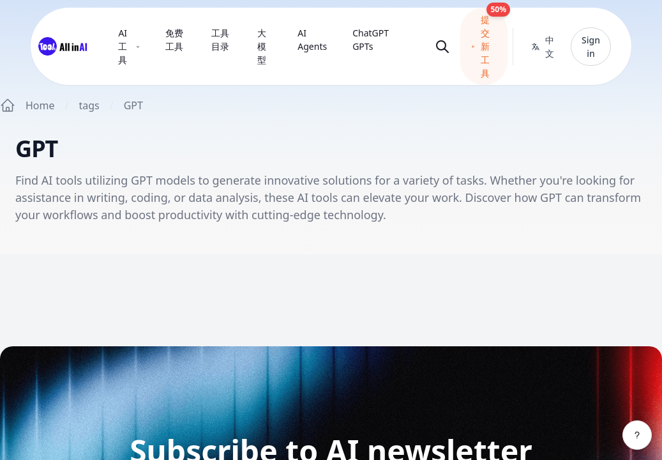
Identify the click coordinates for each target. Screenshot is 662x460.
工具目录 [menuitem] (220, 39)
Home (40, 105)
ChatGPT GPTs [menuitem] (370, 39)
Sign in (591, 46)
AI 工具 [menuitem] (129, 46)
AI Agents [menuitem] (312, 39)
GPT (133, 105)
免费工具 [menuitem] (174, 39)
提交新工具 (489, 43)
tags (89, 105)
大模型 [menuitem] (261, 46)
